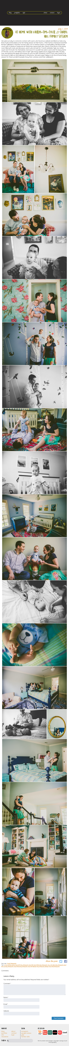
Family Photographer (11, 963)
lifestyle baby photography (39, 966)
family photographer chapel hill (11, 966)
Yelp (22, 1035)
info (24, 13)
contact (52, 13)
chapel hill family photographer (40, 965)
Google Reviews (26, 1033)
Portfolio (4, 1033)
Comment (7, 983)
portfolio (17, 13)
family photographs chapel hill (25, 966)
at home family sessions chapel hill (12, 965)
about (45, 13)
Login (12, 1035)
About (13, 1031)
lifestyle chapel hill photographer (52, 966)
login (58, 13)
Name (6, 997)
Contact (14, 1033)
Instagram (24, 1031)
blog (10, 13)
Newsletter (4, 1037)
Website (6, 1011)
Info (2, 1035)
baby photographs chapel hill (26, 965)
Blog (2, 1031)
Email (6, 1004)
